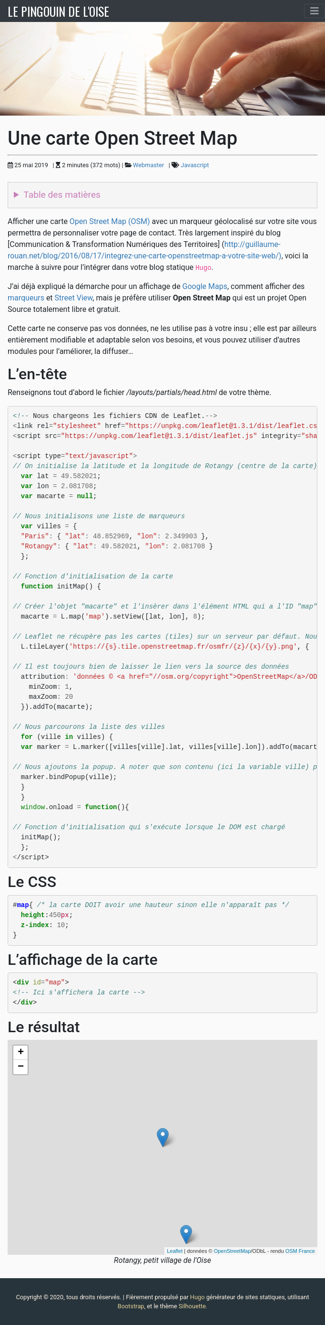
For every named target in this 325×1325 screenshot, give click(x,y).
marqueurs (26, 297)
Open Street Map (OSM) (110, 221)
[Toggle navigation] (314, 11)
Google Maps (205, 286)
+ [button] (21, 1053)
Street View (74, 297)
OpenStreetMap (232, 1251)
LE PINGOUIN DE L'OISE (58, 11)
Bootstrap (131, 1306)
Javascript (195, 165)
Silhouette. (193, 1306)
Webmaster (148, 165)
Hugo (197, 1297)
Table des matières (62, 194)
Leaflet (175, 1251)
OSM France (300, 1251)
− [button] (21, 1067)
